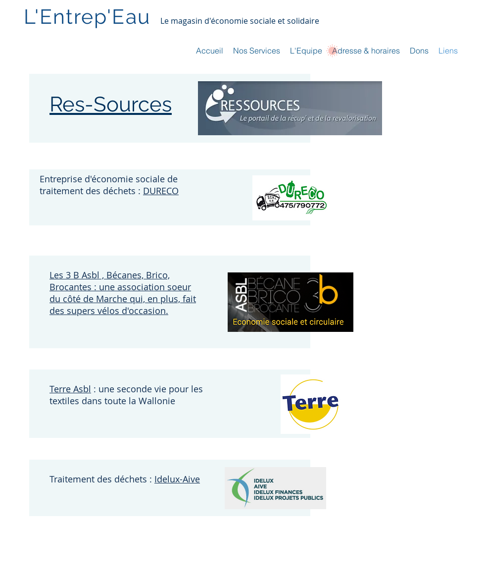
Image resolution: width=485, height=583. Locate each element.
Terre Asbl (70, 389)
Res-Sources (110, 104)
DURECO (161, 191)
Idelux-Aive (177, 479)
